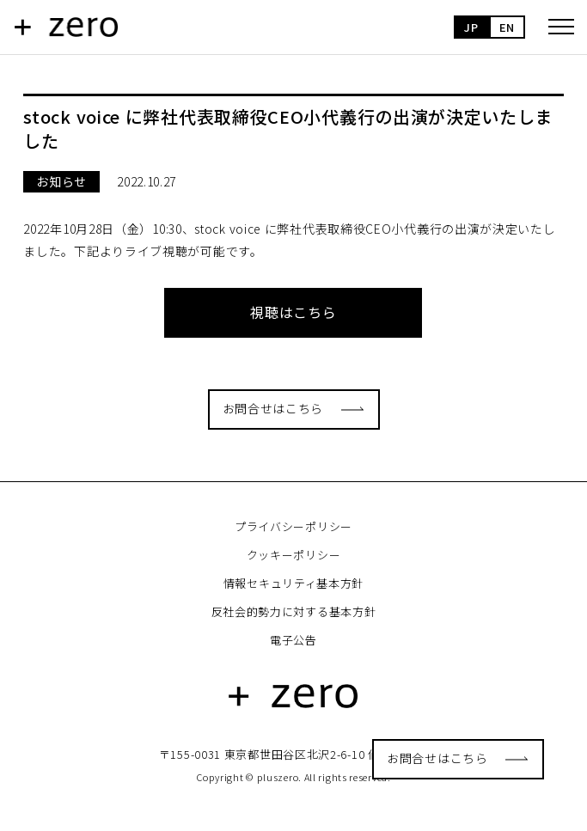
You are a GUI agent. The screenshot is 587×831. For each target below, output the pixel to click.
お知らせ (61, 181)
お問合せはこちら (437, 758)
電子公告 (293, 640)
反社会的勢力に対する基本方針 (293, 611)
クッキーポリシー (294, 555)
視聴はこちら (293, 312)
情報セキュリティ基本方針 (293, 583)
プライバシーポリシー (293, 526)
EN (507, 27)
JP (471, 27)
